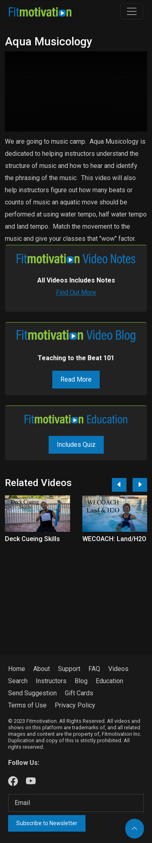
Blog (81, 681)
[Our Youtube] (31, 781)
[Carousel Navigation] (126, 485)
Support (69, 669)
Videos (118, 669)
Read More (76, 379)
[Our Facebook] (13, 781)
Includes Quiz (76, 444)
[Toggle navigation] (131, 11)
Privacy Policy (75, 705)
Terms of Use (27, 705)
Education (109, 681)
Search (18, 681)
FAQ (94, 669)
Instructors (51, 681)
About (41, 669)
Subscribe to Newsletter (46, 823)
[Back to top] (134, 829)
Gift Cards (79, 693)
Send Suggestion (32, 693)
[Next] (140, 485)
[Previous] (119, 485)
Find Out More (76, 292)
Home (16, 669)
